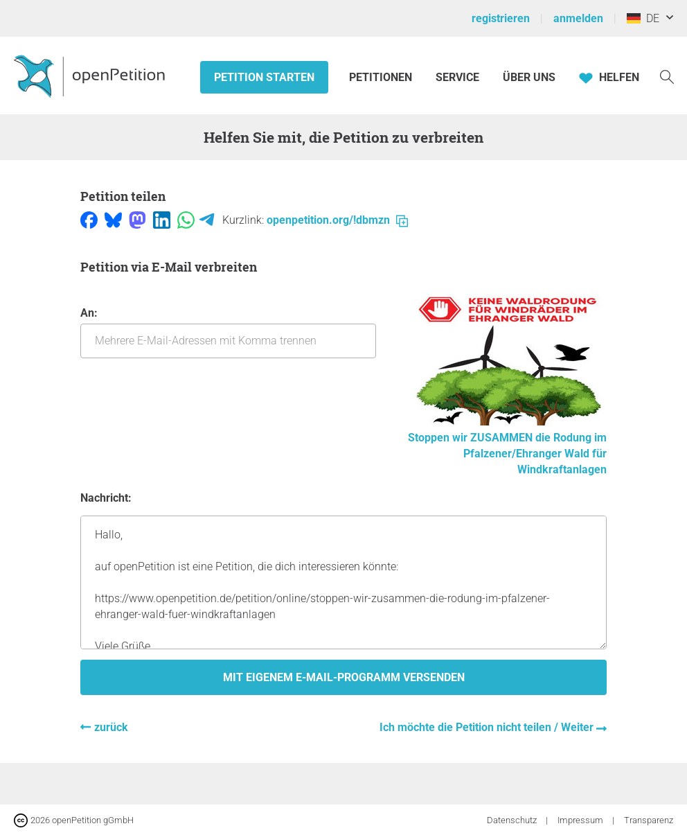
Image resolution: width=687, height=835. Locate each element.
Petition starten (264, 77)
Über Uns (529, 77)
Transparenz (648, 820)
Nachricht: (106, 497)
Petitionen (382, 77)
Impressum (581, 820)
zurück (111, 727)
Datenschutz (513, 820)
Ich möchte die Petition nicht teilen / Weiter (488, 727)
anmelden (578, 18)
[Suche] (667, 76)
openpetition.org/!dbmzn (337, 220)
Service (457, 77)
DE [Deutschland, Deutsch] (643, 18)
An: (228, 332)
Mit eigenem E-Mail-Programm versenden (344, 677)
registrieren (501, 18)
